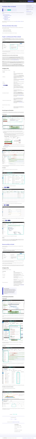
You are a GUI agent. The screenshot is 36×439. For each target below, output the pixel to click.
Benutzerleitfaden (7, 3)
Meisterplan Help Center (4, 3)
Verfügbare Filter (6, 16)
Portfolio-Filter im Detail (28, 11)
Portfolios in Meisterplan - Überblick (19, 21)
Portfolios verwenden (11, 3)
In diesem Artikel (22, 79)
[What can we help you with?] (30, 3)
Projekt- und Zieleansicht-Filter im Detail (7, 15)
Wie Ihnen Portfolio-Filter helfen (6, 14)
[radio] (11, 419)
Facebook (13, 414)
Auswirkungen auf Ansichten (7, 17)
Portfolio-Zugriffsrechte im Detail (17, 425)
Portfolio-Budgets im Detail (29, 14)
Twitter (14, 414)
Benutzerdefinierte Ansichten (17, 431)
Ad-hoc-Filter (15, 428)
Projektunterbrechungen (6, 145)
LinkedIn (16, 414)
